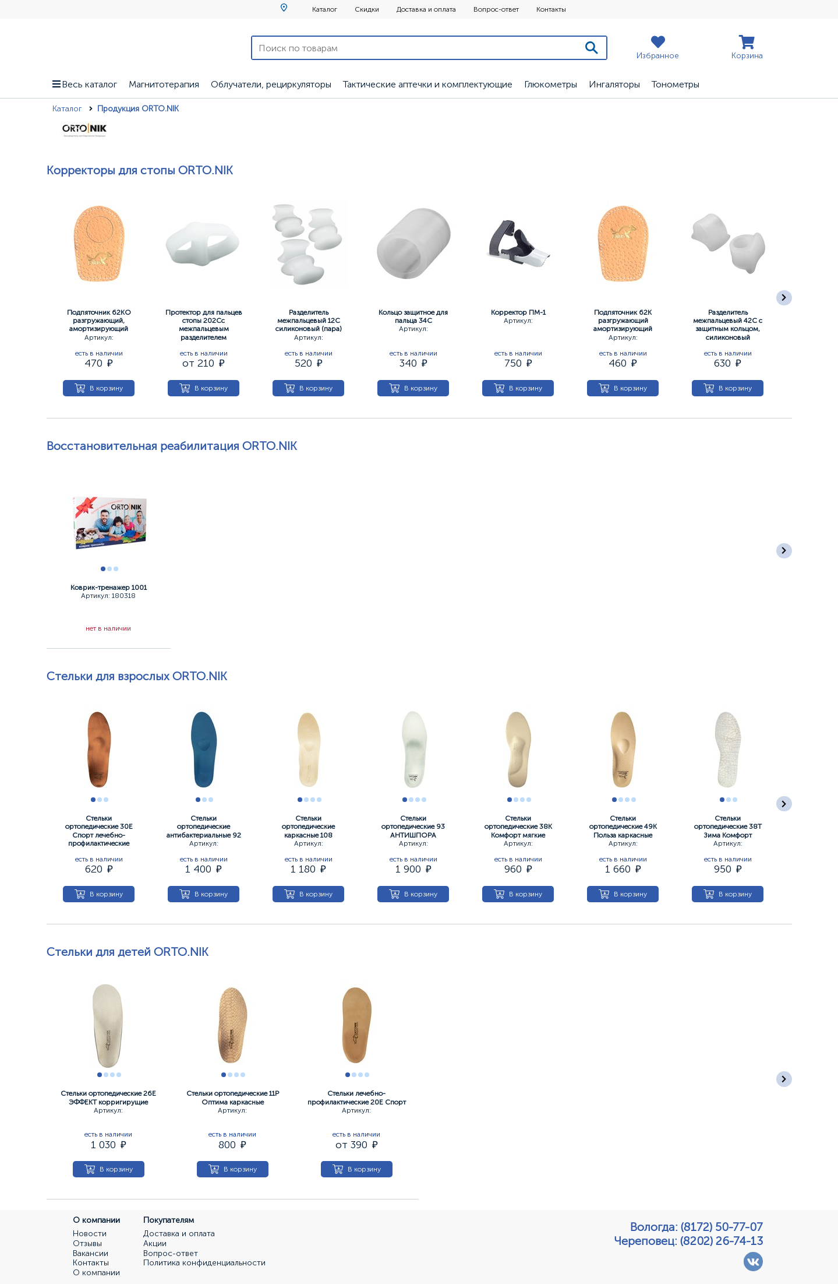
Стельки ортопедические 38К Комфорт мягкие (518, 826)
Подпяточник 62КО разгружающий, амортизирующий (99, 320)
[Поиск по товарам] (415, 48)
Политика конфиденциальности (204, 1263)
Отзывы (87, 1243)
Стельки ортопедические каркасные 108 (308, 826)
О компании (96, 1273)
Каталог (324, 9)
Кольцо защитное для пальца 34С (413, 316)
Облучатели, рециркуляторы (271, 84)
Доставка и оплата (426, 9)
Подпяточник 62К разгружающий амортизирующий (622, 320)
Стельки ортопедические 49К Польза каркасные (623, 826)
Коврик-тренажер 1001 (108, 587)
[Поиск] (591, 48)
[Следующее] (784, 298)
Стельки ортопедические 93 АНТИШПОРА (413, 826)
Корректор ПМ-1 (518, 312)
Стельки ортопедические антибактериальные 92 (204, 826)
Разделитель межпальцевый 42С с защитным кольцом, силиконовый (727, 325)
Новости (90, 1234)
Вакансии (90, 1253)
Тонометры (675, 84)
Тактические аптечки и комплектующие (427, 84)
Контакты (551, 9)
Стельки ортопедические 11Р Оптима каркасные (232, 1097)
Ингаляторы (614, 84)
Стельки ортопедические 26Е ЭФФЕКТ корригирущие (108, 1097)
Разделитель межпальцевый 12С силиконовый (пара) (308, 320)
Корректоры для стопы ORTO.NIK (140, 170)
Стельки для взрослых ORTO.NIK (137, 676)
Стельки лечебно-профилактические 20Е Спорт (356, 1097)
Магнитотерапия (164, 84)
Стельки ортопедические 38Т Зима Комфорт (728, 826)
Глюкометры (550, 84)
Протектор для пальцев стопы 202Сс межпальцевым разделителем (203, 325)
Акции (155, 1243)
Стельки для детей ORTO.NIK (127, 952)
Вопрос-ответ (496, 9)
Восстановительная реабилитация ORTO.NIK (172, 446)
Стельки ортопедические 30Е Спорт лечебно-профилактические (99, 830)
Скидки (367, 9)
